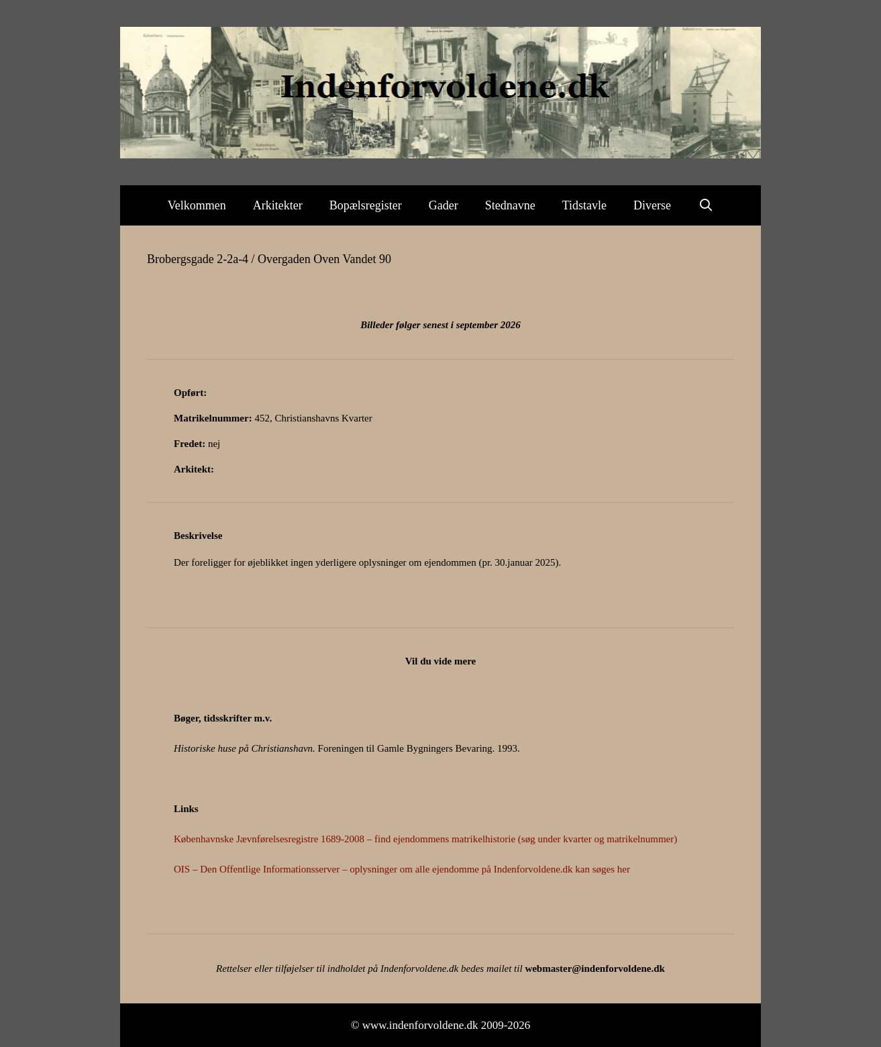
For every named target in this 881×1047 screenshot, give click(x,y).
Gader (443, 205)
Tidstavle (584, 205)
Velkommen (197, 205)
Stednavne (510, 205)
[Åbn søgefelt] (705, 205)
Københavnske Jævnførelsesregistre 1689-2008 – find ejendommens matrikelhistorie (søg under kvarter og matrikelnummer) (425, 839)
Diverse (652, 205)
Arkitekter (278, 205)
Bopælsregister (365, 205)
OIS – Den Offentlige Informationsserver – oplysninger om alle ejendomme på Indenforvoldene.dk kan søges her (402, 869)
